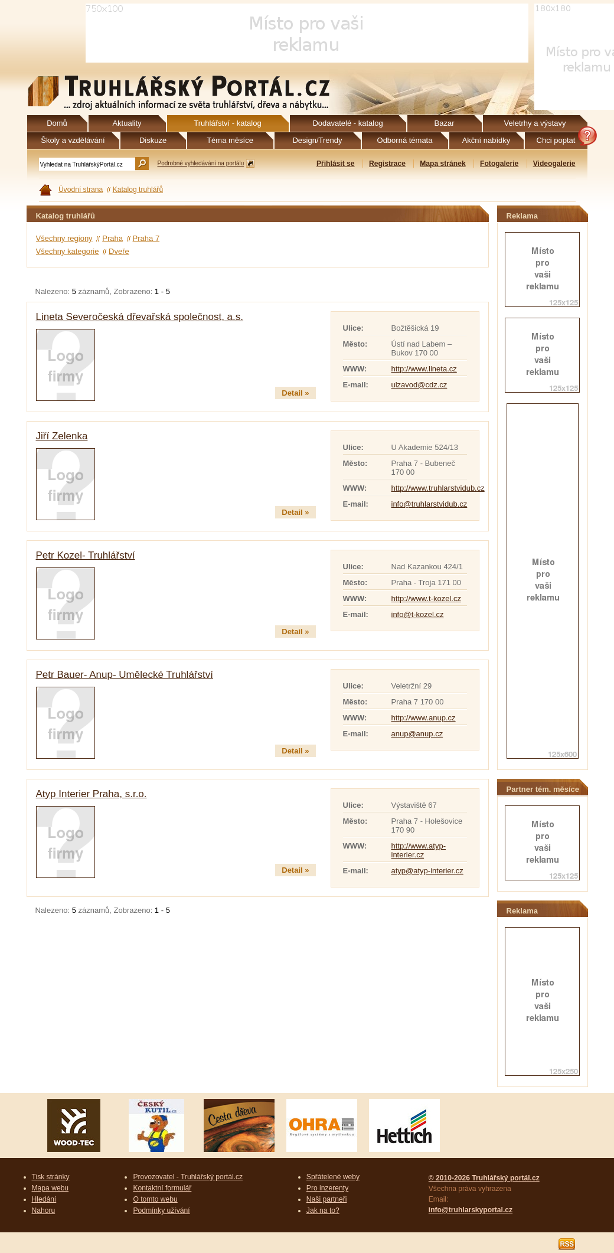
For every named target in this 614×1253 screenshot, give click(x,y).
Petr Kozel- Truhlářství (85, 555)
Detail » (295, 393)
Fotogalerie (499, 163)
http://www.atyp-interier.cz (418, 850)
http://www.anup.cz (423, 717)
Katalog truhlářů (138, 189)
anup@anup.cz (417, 733)
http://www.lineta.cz (424, 368)
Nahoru (43, 1210)
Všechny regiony (64, 238)
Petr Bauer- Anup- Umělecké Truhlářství (124, 674)
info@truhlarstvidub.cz (429, 504)
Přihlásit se (335, 163)
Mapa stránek (442, 163)
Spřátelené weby (333, 1177)
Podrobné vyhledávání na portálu (201, 163)
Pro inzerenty (327, 1188)
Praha (112, 238)
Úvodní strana (80, 189)
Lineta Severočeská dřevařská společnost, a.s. (140, 316)
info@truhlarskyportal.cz (470, 1210)
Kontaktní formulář (162, 1188)
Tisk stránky (51, 1177)
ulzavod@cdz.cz (419, 384)
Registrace (387, 163)
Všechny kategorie (67, 251)
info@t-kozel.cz (417, 614)
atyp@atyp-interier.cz (427, 870)
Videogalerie (554, 163)
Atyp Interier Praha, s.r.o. (91, 794)
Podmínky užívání (161, 1210)
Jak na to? (322, 1210)
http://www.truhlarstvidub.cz (438, 488)
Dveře (119, 251)
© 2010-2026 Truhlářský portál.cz (484, 1178)
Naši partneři (326, 1199)
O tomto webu (155, 1199)
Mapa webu (50, 1188)
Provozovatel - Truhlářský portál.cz (188, 1177)
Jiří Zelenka (62, 436)
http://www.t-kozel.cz (426, 598)
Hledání (44, 1199)
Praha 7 (146, 238)
